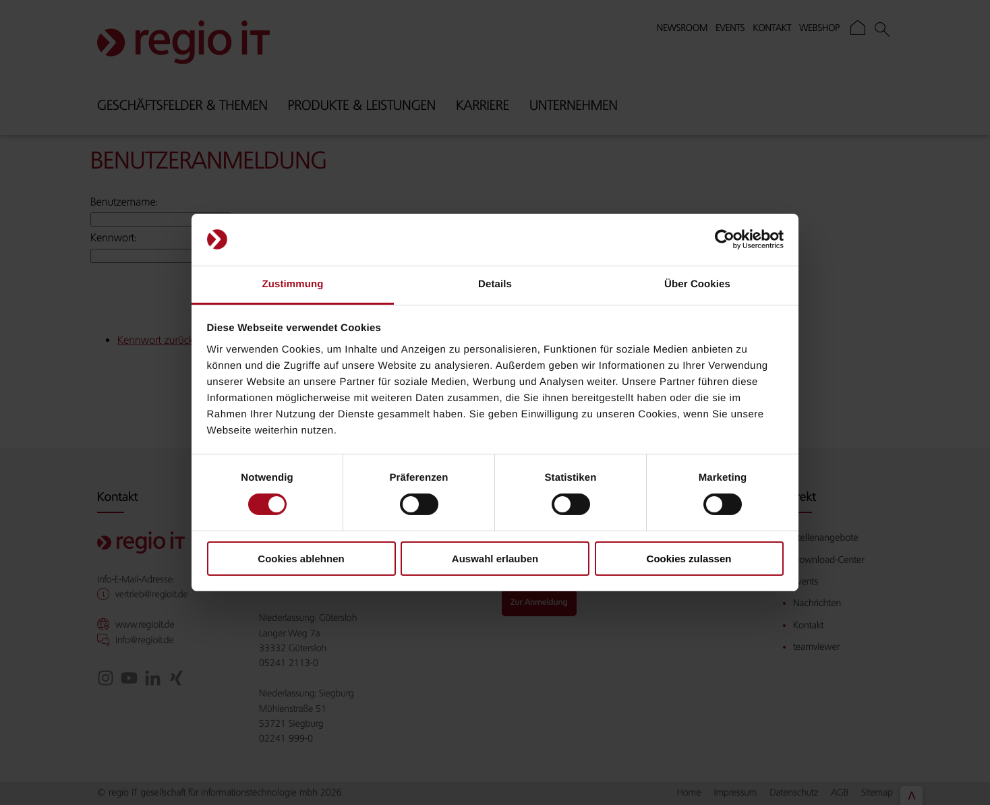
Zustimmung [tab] (293, 284)
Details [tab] (495, 284)
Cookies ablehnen (301, 558)
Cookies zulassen (689, 558)
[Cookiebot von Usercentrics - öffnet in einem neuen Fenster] (725, 239)
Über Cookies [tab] (697, 284)
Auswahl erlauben (495, 558)
